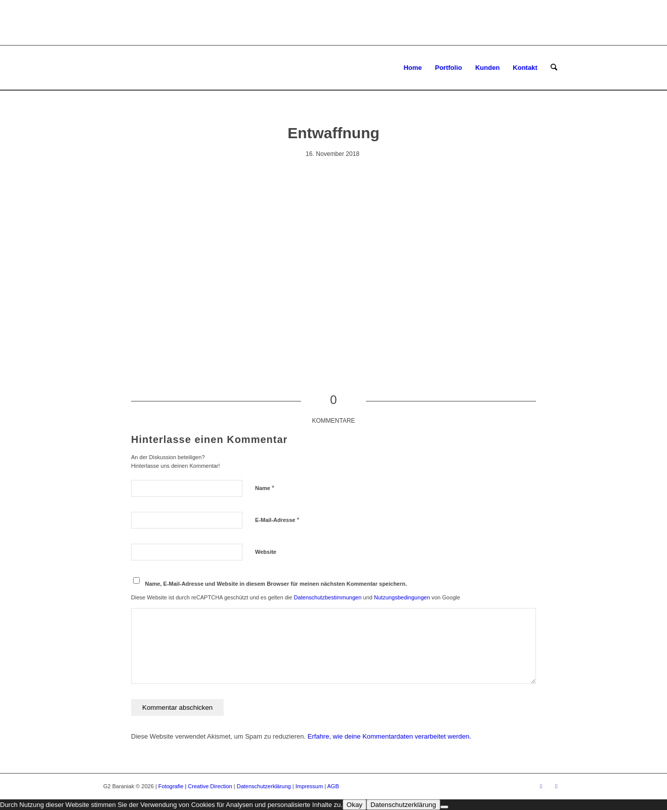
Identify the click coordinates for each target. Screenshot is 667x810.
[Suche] (554, 68)
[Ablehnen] (444, 806)
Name (264, 488)
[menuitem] (412, 68)
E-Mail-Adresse (277, 519)
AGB (333, 786)
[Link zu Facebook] (541, 786)
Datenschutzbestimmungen (328, 597)
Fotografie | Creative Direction (195, 786)
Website (265, 552)
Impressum (309, 786)
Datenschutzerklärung (264, 786)
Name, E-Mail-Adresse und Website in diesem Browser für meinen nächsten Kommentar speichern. (276, 584)
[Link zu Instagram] (556, 786)
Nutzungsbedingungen (402, 597)
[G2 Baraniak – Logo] (151, 68)
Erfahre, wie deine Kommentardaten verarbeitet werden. (389, 736)
